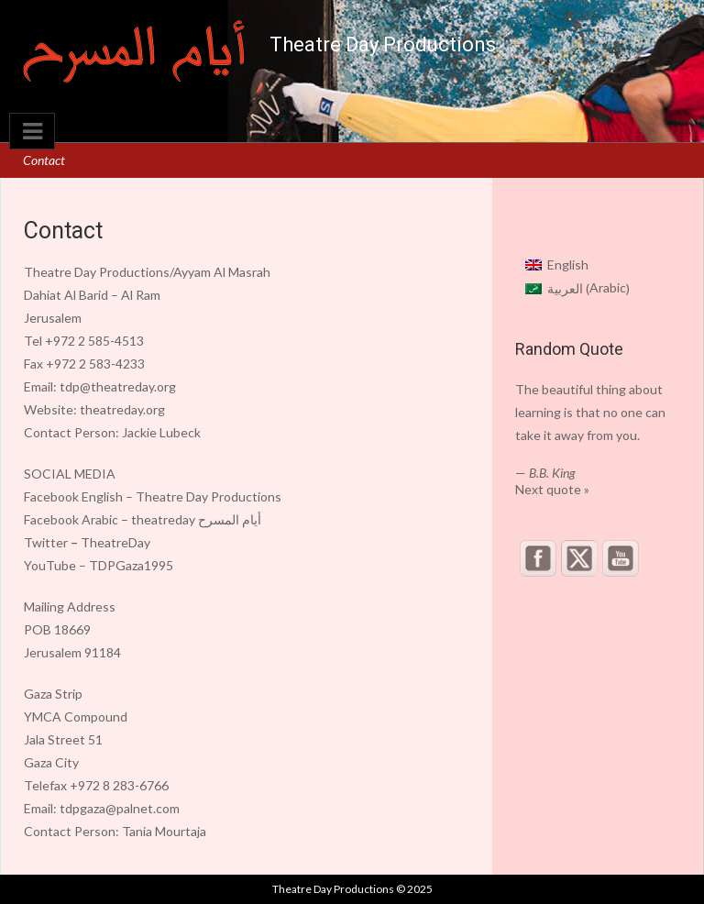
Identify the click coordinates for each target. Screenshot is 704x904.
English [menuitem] (567, 264)
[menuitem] (577, 264)
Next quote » (552, 489)
